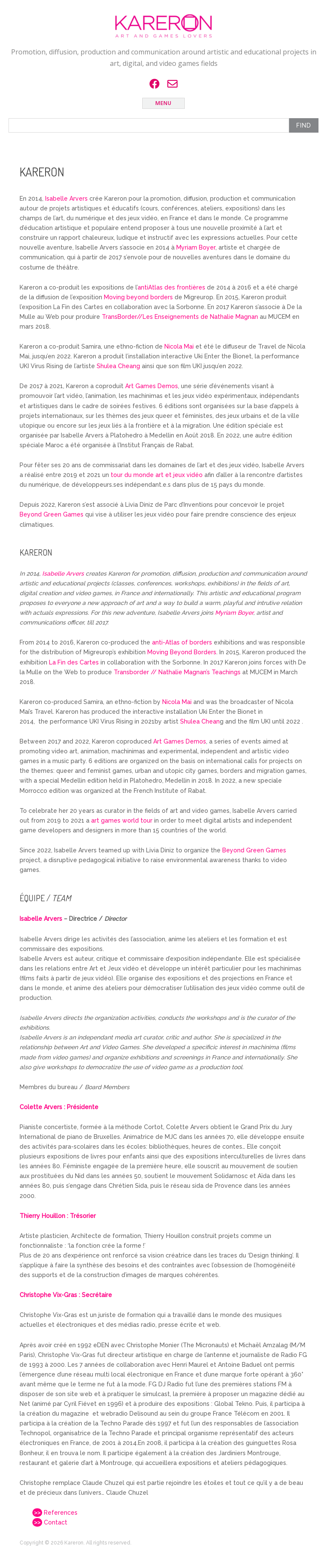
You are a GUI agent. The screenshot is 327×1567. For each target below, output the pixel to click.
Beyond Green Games (51, 514)
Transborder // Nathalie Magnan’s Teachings (177, 672)
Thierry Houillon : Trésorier (58, 1215)
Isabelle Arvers (66, 198)
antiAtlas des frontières (171, 287)
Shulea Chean (200, 721)
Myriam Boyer (195, 247)
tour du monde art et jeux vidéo (157, 474)
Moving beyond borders (138, 297)
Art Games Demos (151, 386)
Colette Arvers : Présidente (59, 1107)
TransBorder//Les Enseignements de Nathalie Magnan (180, 316)
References (54, 1512)
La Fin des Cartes (74, 662)
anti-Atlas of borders (182, 642)
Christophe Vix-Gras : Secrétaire (66, 1295)
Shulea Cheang (118, 366)
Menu (164, 103)
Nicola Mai (179, 346)
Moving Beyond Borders (181, 652)
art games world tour (121, 820)
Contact (49, 1522)
